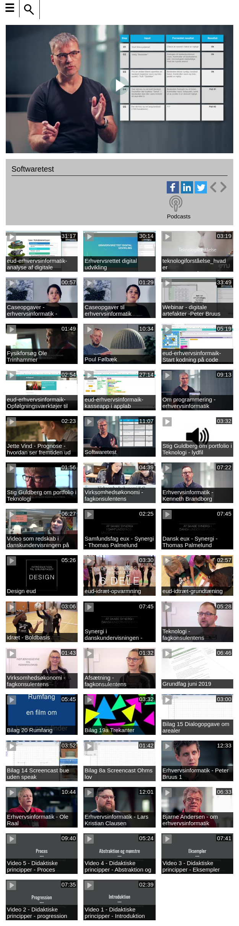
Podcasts (178, 216)
